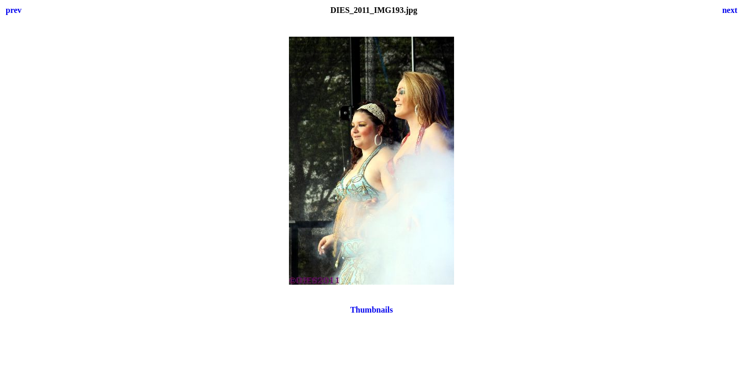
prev (14, 10)
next (729, 10)
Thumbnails (371, 309)
